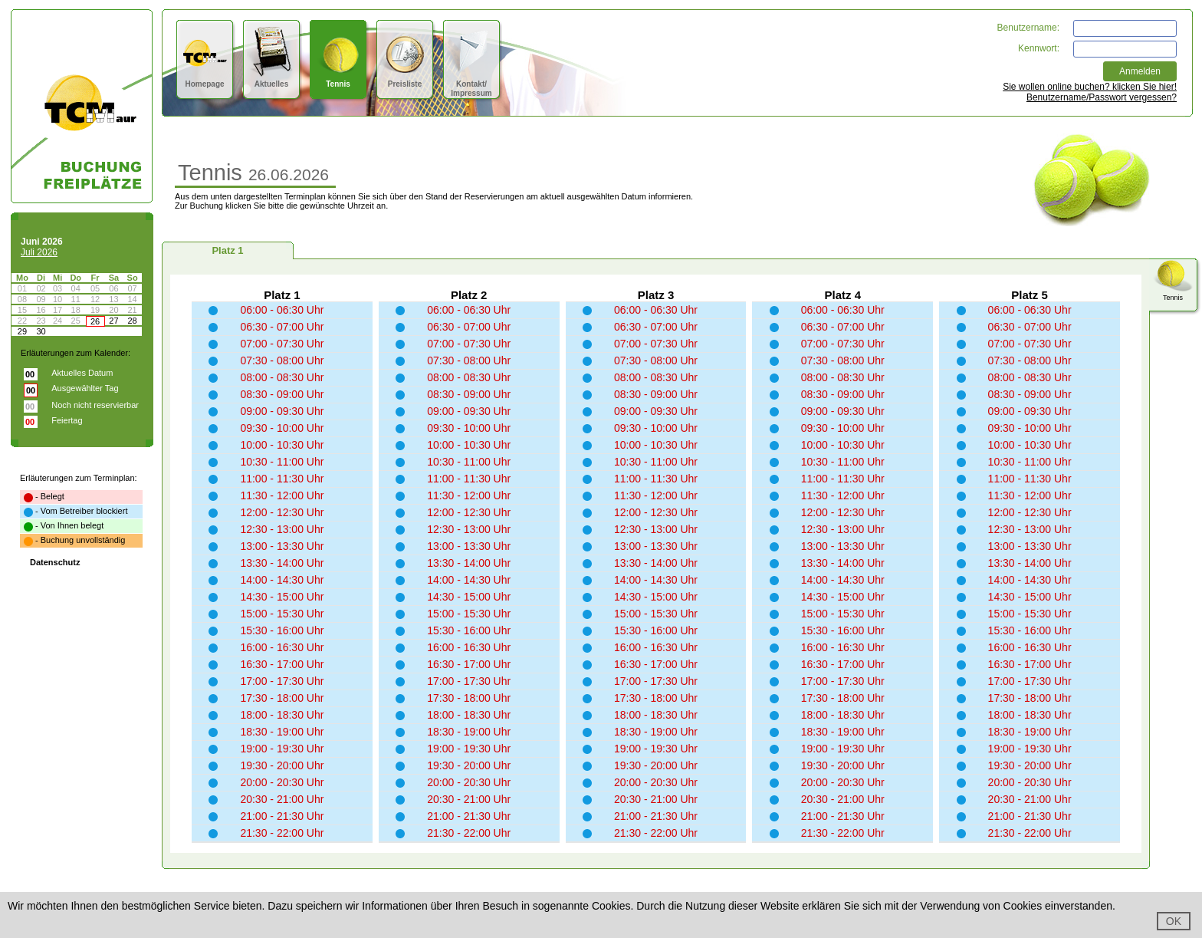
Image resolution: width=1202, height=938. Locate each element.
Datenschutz (55, 562)
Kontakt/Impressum (472, 84)
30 (40, 331)
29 (22, 331)
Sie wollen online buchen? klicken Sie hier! (1090, 86)
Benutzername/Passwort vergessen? (1101, 97)
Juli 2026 (39, 252)
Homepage (205, 79)
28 (131, 320)
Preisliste (405, 79)
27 (113, 320)
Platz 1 (227, 250)
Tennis (338, 79)
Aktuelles (272, 79)
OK (1173, 921)
